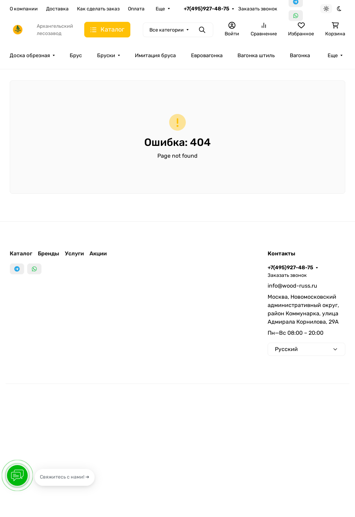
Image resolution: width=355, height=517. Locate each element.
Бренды (48, 253)
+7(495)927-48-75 (206, 9)
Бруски (106, 55)
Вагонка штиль (256, 55)
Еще (160, 9)
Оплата (136, 9)
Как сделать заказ (98, 9)
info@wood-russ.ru (292, 285)
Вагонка (300, 55)
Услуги (74, 253)
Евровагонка (207, 55)
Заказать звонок (257, 9)
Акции (98, 253)
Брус (76, 55)
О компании (24, 9)
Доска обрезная (30, 55)
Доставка (57, 9)
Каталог (21, 253)
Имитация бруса (155, 55)
